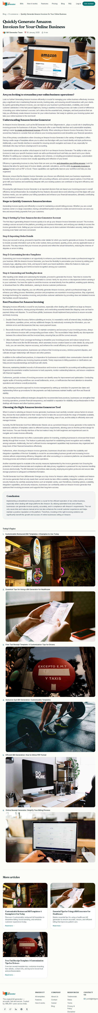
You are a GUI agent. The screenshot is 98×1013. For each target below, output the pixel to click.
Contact (54, 1000)
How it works (32, 4)
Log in (78, 4)
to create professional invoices (27, 130)
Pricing (54, 4)
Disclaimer (71, 1012)
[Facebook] (5, 1009)
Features (44, 4)
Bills (21, 4)
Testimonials (72, 996)
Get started (88, 4)
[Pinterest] (21, 1009)
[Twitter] (10, 1009)
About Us (54, 996)
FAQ (69, 4)
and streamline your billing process (71, 163)
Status (69, 1000)
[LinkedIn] (16, 1009)
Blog (63, 4)
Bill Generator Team (12, 32)
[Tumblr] (27, 1009)
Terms (69, 1003)
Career (54, 1003)
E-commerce (13, 14)
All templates (40, 996)
